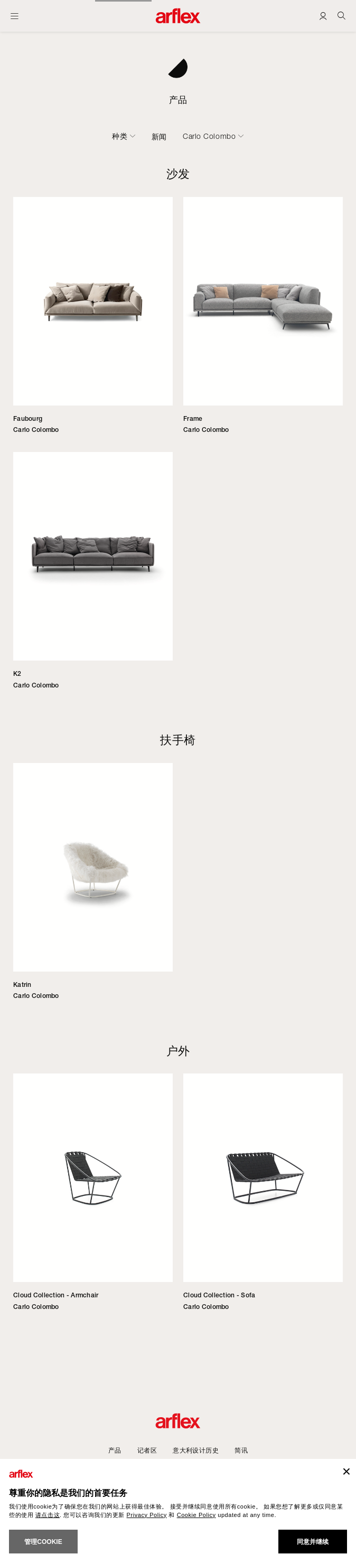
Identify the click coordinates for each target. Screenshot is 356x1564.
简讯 (241, 1450)
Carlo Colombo (209, 136)
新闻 (159, 136)
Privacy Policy (147, 1515)
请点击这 (47, 1515)
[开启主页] (14, 16)
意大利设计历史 (196, 1450)
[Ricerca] (341, 15)
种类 (119, 136)
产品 (114, 1450)
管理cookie (43, 1542)
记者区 (147, 1450)
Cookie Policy (196, 1515)
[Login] (323, 15)
